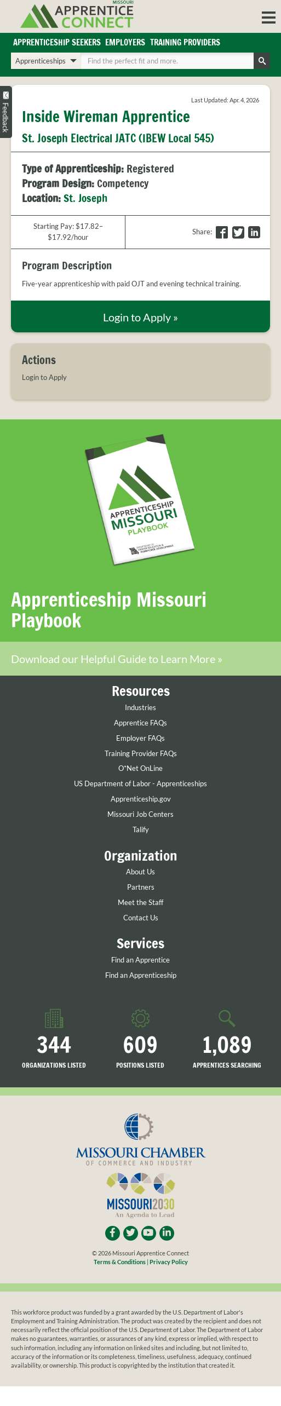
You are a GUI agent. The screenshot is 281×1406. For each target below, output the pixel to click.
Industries (140, 708)
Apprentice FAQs (140, 723)
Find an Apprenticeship (140, 975)
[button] (268, 16)
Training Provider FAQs (141, 754)
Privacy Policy (169, 1262)
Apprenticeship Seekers (57, 42)
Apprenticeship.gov (141, 800)
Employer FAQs (140, 738)
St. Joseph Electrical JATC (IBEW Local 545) (118, 138)
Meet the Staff (140, 902)
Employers (125, 42)
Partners (140, 887)
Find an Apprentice (140, 960)
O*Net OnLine (140, 769)
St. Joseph (85, 199)
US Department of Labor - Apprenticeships (140, 784)
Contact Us (140, 918)
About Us (140, 872)
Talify (141, 830)
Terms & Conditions (120, 1262)
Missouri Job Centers (140, 815)
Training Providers (185, 42)
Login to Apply (44, 377)
